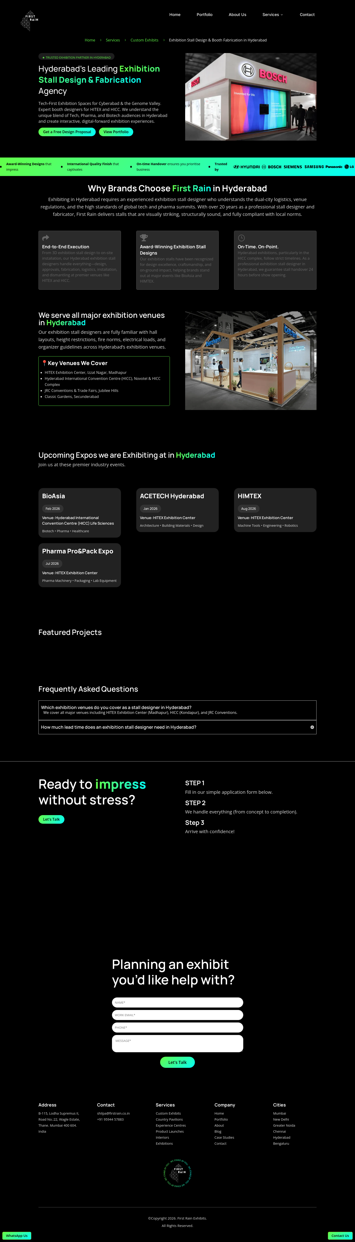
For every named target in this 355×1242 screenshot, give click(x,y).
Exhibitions (164, 1143)
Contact (307, 14)
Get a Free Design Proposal (67, 131)
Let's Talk (51, 819)
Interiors (162, 1137)
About (219, 1125)
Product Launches (170, 1131)
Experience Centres (171, 1125)
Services (273, 14)
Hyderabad (281, 1137)
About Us (237, 14)
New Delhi (281, 1119)
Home (175, 14)
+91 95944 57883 (110, 1119)
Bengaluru (281, 1143)
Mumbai (279, 1113)
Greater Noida (284, 1125)
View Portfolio (116, 131)
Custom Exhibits (168, 1113)
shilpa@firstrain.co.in (113, 1113)
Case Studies (224, 1137)
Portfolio (204, 14)
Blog (218, 1131)
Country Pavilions (169, 1119)
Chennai (279, 1131)
